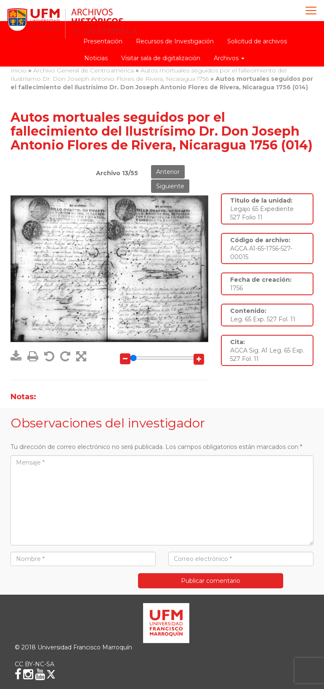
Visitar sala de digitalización (160, 58)
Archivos (229, 58)
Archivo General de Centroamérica (83, 70)
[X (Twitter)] (51, 674)
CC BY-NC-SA (34, 664)
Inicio (19, 70)
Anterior (168, 172)
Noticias (96, 58)
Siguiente (170, 186)
